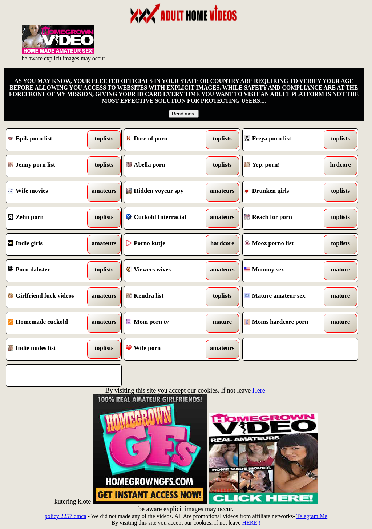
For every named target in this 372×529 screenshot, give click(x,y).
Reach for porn (285, 218)
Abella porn (167, 165)
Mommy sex (285, 270)
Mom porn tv (167, 323)
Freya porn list (285, 139)
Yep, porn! (285, 165)
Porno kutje (167, 244)
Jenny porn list (49, 165)
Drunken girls (285, 192)
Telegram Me (312, 516)
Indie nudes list (49, 349)
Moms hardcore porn (285, 323)
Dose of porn (167, 139)
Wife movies (49, 192)
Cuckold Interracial (167, 218)
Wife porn (167, 349)
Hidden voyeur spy (167, 192)
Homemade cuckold (49, 323)
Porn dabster (49, 270)
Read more (184, 113)
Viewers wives (167, 270)
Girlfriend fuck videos (49, 296)
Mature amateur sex (285, 296)
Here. (259, 390)
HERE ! (251, 523)
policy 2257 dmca (65, 516)
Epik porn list (49, 139)
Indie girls (49, 244)
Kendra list (167, 296)
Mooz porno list (285, 244)
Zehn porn (49, 218)
